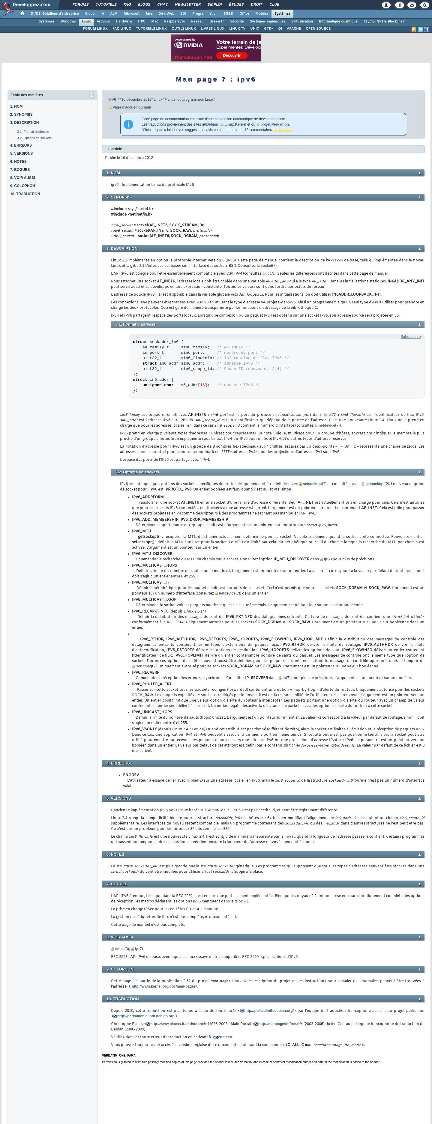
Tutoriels (106, 4)
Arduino (103, 21)
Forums (80, 4)
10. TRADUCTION (25, 194)
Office (244, 14)
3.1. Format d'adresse (33, 131)
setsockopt (312, 484)
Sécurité (237, 21)
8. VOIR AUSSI (22, 178)
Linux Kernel (235, 124)
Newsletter (187, 4)
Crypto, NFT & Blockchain (384, 21)
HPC (141, 21)
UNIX (254, 29)
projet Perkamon (274, 124)
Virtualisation (302, 21)
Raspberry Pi (174, 21)
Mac (154, 21)
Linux (86, 21)
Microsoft (132, 14)
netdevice (327, 425)
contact (224, 1037)
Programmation (205, 14)
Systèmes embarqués (267, 21)
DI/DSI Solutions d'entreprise (55, 14)
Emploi (214, 4)
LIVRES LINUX (212, 29)
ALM (114, 14)
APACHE (294, 29)
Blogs (143, 4)
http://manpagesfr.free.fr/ (279, 1024)
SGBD (228, 14)
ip (268, 273)
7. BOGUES (20, 170)
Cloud (89, 14)
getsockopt (375, 484)
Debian (212, 124)
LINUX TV (237, 29)
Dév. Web (166, 14)
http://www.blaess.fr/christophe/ (177, 1024)
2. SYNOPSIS (21, 114)
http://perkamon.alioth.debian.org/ (146, 1016)
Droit (256, 4)
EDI (183, 14)
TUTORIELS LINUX (151, 29)
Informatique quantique (338, 21)
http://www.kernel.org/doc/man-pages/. (165, 986)
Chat (162, 4)
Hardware (124, 21)
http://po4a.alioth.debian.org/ (269, 1011)
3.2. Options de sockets (34, 138)
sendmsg (144, 666)
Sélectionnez (410, 337)
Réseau (197, 21)
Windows (68, 21)
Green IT (216, 21)
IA (102, 14)
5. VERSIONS (21, 153)
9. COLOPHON (22, 186)
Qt (280, 29)
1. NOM (16, 106)
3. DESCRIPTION (24, 123)
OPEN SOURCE (318, 29)
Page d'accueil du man (131, 107)
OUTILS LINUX (184, 29)
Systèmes (282, 14)
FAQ (127, 4)
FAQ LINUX (121, 29)
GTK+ (268, 29)
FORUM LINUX (95, 29)
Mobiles (261, 14)
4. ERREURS (21, 145)
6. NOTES (18, 162)
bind (194, 780)
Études (236, 4)
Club (273, 4)
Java (149, 14)
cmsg (119, 949)
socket (266, 266)
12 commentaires (258, 130)
